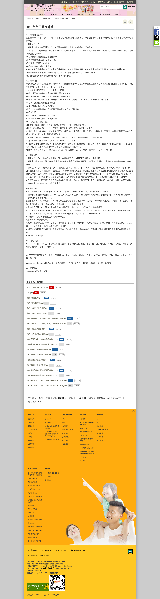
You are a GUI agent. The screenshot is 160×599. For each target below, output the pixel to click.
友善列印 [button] (125, 21)
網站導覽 (130, 2)
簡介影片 (76, 2)
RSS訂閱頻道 (119, 2)
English (93, 2)
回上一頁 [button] (130, 21)
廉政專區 (31, 440)
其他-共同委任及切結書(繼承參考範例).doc (42, 339)
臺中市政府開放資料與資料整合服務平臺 (35, 474)
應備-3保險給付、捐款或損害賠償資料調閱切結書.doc (46, 318)
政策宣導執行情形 (34, 489)
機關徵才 (31, 426)
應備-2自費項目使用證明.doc (37, 308)
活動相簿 (31, 444)
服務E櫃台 (83, 428)
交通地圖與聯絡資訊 (52, 439)
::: (23, 1)
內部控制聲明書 (33, 534)
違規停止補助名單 (34, 486)
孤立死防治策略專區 (35, 520)
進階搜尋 (131, 7)
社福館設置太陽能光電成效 (35, 501)
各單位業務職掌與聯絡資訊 (52, 427)
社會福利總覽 (67, 14)
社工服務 (65, 440)
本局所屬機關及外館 (52, 473)
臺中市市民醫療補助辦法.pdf (37, 287)
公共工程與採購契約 (35, 530)
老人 (63, 423)
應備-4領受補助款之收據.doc (37, 329)
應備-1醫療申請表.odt (35, 303)
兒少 (63, 419)
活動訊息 (31, 423)
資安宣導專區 (31, 550)
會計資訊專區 (32, 482)
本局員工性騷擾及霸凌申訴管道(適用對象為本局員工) (52, 434)
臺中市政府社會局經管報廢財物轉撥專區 (87, 452)
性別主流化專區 (33, 509)
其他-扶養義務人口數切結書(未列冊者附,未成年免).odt (47, 386)
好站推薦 (48, 476)
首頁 (37, 18)
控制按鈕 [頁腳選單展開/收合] (133, 411)
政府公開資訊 (105, 14)
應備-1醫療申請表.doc (35, 298)
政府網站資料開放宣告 (72, 550)
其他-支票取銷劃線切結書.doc (38, 360)
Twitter (156, 37)
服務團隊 (54, 14)
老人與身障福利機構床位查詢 (87, 424)
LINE (156, 42)
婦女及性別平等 (67, 430)
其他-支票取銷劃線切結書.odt (37, 365)
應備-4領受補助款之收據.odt (37, 334)
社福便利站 (83, 419)
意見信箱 (83, 461)
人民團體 (65, 437)
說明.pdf (30, 293)
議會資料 (31, 523)
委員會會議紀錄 (33, 493)
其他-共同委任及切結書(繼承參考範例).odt (42, 344)
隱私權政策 (31, 555)
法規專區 (31, 516)
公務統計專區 (32, 479)
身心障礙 (65, 426)
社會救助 (56, 18)
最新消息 (31, 419)
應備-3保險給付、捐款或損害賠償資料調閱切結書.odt (46, 324)
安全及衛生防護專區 (35, 541)
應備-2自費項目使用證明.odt (37, 313)
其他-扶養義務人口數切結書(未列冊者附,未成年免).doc (47, 380)
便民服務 (80, 14)
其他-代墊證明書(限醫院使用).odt (39, 355)
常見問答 (84, 2)
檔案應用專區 (32, 537)
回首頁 (109, 2)
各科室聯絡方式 (48, 567)
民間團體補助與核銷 (87, 448)
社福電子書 (83, 435)
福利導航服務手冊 (86, 432)
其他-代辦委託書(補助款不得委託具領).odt (42, 375)
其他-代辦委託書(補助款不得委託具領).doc (42, 370)
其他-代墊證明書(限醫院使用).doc (39, 349)
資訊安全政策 (57, 550)
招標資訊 (31, 447)
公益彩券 (65, 444)
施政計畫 (31, 512)
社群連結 (48, 480)
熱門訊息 (42, 14)
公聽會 (30, 437)
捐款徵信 (31, 505)
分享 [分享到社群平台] (156, 28)
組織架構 (48, 423)
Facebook (156, 32)
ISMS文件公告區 (44, 550)
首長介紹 (48, 419)
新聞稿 (30, 433)
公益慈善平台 (65, 2)
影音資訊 (92, 14)
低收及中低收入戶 (68, 18)
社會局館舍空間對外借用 (87, 440)
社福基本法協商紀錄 (35, 496)
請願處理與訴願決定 (35, 527)
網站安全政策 (86, 550)
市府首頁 (101, 2)
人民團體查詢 (84, 444)
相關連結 (118, 14)
